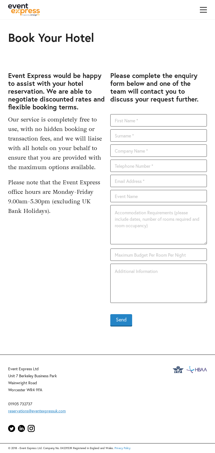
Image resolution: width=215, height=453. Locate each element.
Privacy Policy (122, 448)
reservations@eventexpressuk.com (37, 410)
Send (121, 319)
